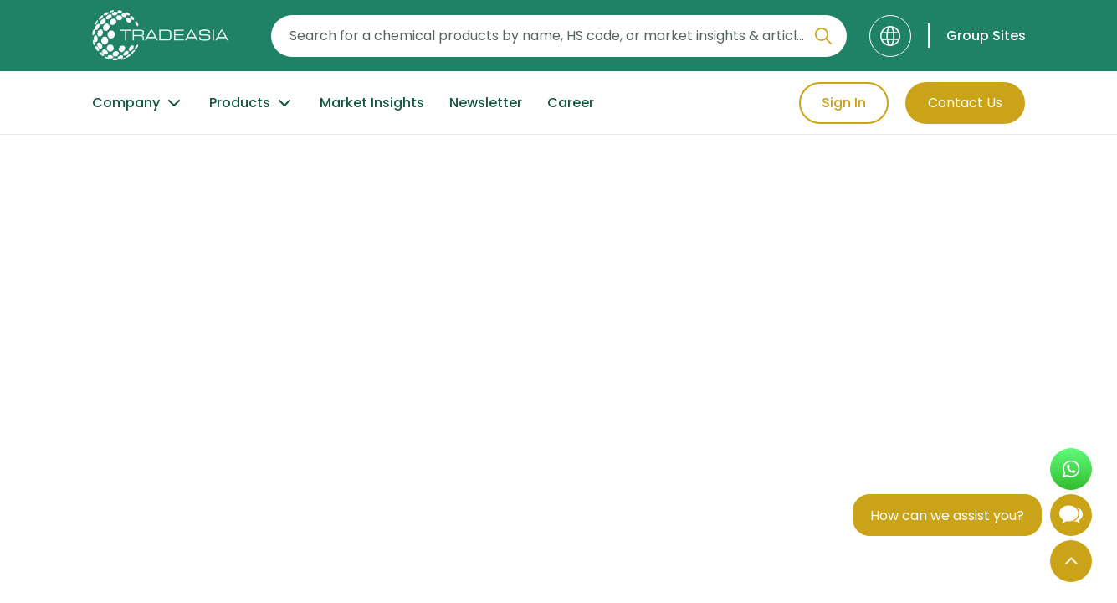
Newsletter (485, 102)
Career (570, 102)
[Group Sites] (977, 35)
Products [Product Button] (252, 103)
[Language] (890, 36)
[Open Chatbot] (1071, 519)
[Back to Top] (1071, 561)
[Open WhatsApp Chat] (1071, 469)
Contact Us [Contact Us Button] (965, 102)
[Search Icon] (823, 39)
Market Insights (372, 102)
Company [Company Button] (138, 103)
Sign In (844, 102)
